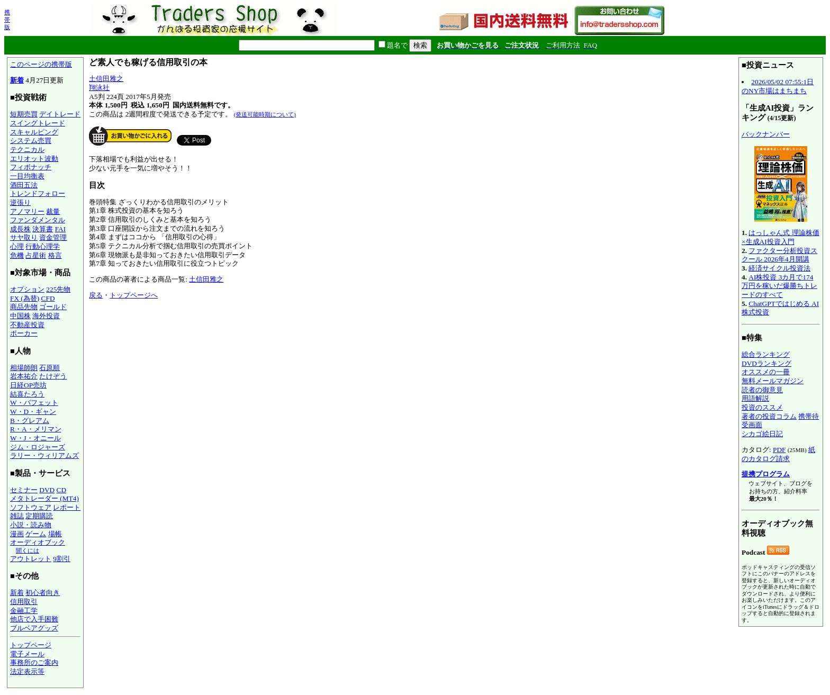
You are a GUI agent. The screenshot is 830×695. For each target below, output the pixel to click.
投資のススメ (762, 407)
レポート (66, 507)
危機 (17, 255)
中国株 (20, 316)
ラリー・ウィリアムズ (44, 455)
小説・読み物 (30, 525)
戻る (96, 295)
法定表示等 (27, 671)
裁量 (53, 211)
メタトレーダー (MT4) (44, 498)
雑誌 (17, 516)
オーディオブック (37, 542)
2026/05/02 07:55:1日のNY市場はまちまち (778, 86)
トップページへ (134, 295)
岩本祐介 (24, 376)
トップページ (30, 645)
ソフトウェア (30, 507)
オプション (27, 289)
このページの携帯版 (41, 64)
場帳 (55, 534)
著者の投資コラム (769, 416)
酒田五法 (24, 185)
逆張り (20, 202)
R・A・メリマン (35, 429)
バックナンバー (766, 134)
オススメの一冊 (766, 372)
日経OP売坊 (28, 385)
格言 (55, 255)
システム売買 (30, 141)
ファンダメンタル (37, 220)
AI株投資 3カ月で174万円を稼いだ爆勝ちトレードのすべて (779, 286)
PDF (779, 450)
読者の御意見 (762, 390)
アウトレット (30, 559)
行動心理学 (42, 246)
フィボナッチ (30, 167)
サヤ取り (24, 237)
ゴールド (53, 307)
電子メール (27, 654)
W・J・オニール (35, 438)
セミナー (24, 490)
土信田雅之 (106, 79)
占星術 (35, 255)
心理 (17, 246)
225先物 (58, 289)
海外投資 (46, 316)
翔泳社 (99, 88)
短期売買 (24, 114)
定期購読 (39, 516)
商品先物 (24, 307)
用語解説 (755, 398)
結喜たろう (27, 394)
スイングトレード (37, 123)
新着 (17, 80)
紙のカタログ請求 (778, 454)
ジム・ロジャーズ (37, 447)
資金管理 (53, 237)
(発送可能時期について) (265, 114)
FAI (60, 229)
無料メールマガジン (773, 381)
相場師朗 (24, 368)
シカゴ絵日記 (762, 434)
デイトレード (59, 114)
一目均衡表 (27, 176)
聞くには (27, 550)
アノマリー (27, 211)
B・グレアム (29, 421)
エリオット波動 (34, 159)
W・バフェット (34, 403)
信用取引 (24, 602)
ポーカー (24, 333)
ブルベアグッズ (34, 628)
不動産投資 (27, 325)
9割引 (61, 559)
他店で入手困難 (34, 619)
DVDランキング (766, 363)
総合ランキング (766, 354)
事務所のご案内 (34, 662)
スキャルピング (34, 132)
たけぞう (53, 376)
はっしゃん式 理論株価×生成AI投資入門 (780, 237)
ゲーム (35, 534)
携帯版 (7, 19)
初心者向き (42, 593)
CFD (48, 298)
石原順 (49, 368)
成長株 (20, 229)
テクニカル (27, 150)
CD (62, 490)
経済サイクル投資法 (779, 268)
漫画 (17, 534)
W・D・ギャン (33, 412)
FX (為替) (24, 298)
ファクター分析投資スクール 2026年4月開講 (779, 255)
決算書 (42, 229)
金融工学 (24, 611)
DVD (47, 490)
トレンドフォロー (37, 193)
